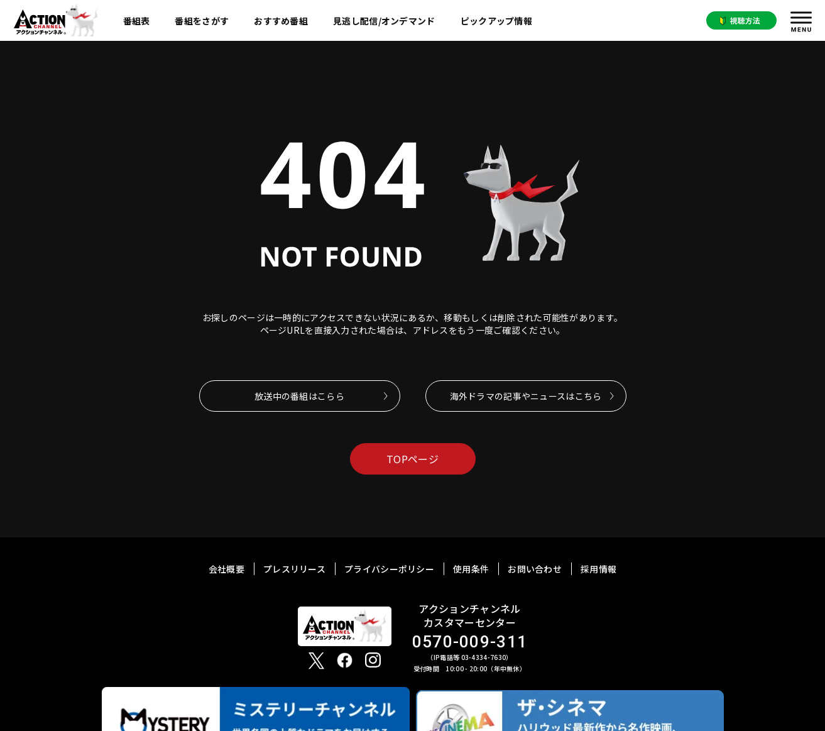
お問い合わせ (535, 569)
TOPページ (412, 458)
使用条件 (471, 569)
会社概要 (226, 569)
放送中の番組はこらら (299, 396)
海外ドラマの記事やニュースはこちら (526, 396)
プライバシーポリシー (389, 569)
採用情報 (598, 569)
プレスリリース (294, 569)
